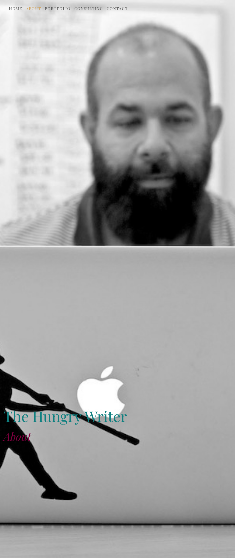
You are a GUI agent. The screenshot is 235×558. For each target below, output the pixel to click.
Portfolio (57, 8)
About (33, 8)
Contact (117, 8)
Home (15, 8)
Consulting (88, 8)
